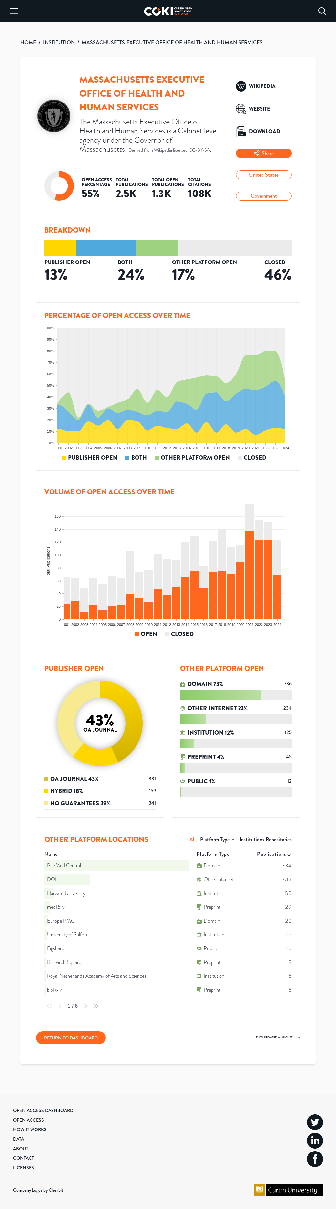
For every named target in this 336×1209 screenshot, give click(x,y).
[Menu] (13, 11)
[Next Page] (85, 1006)
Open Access (28, 1120)
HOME (28, 42)
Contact (23, 1158)
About (20, 1148)
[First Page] (49, 1006)
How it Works (30, 1129)
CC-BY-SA (199, 150)
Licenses (23, 1167)
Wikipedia (163, 150)
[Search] (322, 11)
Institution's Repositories (266, 839)
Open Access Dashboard (43, 1110)
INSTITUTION (59, 42)
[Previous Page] (60, 1006)
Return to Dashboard (71, 1038)
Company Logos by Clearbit (38, 1190)
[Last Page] (96, 1006)
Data (18, 1139)
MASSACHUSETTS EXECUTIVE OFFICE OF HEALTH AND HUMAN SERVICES (172, 42)
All (192, 839)
